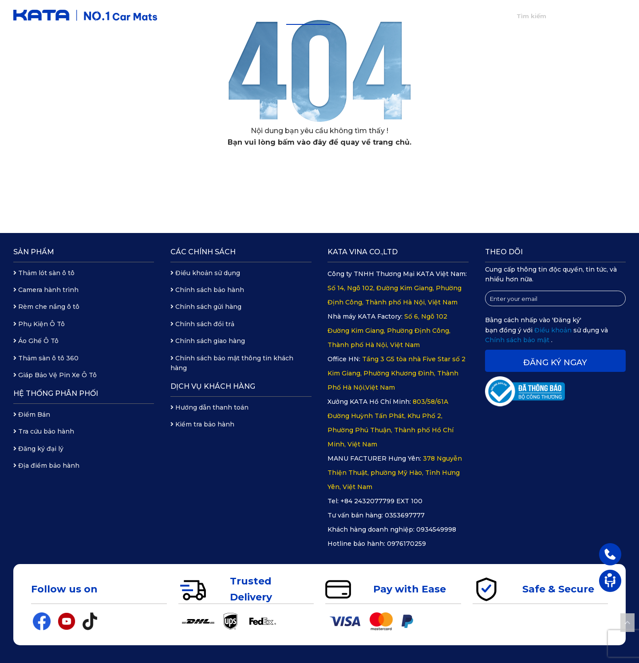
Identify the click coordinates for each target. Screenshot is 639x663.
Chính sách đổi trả (202, 324)
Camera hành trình (46, 290)
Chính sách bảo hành (207, 290)
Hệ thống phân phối (376, 16)
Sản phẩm (308, 16)
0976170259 (406, 544)
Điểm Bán (31, 414)
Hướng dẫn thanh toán (209, 407)
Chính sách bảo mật (518, 340)
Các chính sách (203, 252)
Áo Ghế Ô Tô (36, 341)
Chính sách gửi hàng (205, 307)
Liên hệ (480, 16)
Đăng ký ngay (555, 362)
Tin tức (440, 16)
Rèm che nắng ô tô (46, 307)
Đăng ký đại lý (38, 449)
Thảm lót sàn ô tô (44, 273)
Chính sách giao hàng (207, 341)
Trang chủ (208, 16)
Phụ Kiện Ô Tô (39, 324)
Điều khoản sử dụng (205, 273)
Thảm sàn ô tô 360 (46, 358)
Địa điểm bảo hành (46, 466)
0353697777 (405, 515)
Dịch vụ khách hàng (212, 386)
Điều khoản (553, 330)
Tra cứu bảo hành (43, 431)
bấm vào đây (302, 142)
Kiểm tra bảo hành (202, 424)
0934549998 (436, 529)
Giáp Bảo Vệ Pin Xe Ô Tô (55, 375)
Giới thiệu (258, 16)
